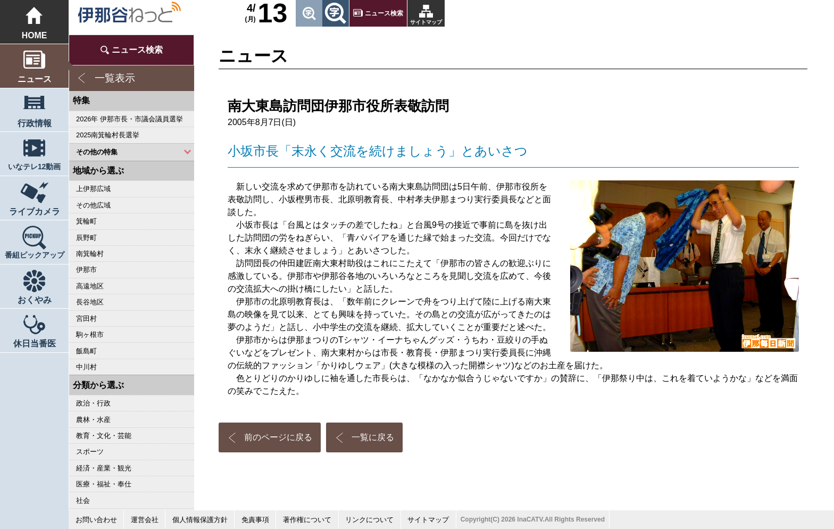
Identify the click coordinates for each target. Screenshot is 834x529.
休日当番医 (34, 343)
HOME (34, 35)
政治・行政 (93, 403)
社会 (83, 501)
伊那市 (86, 270)
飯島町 (86, 351)
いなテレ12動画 (34, 166)
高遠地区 (90, 286)
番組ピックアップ (34, 255)
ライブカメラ (34, 211)
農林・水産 (93, 420)
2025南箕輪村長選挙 (107, 135)
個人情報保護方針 (200, 520)
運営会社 (145, 520)
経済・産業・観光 (103, 468)
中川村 (86, 367)
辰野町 (86, 238)
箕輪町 (86, 221)
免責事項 (255, 520)
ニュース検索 (384, 13)
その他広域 (93, 205)
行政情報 (35, 123)
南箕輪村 (90, 254)
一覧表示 (115, 78)
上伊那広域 (93, 189)
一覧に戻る (373, 437)
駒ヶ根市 (90, 334)
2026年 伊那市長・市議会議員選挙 (129, 119)
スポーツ (90, 452)
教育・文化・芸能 (103, 436)
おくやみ (35, 299)
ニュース (35, 79)
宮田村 (86, 319)
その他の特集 (97, 152)
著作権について (307, 520)
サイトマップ (426, 22)
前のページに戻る (278, 437)
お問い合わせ (96, 520)
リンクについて (369, 520)
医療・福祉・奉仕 (103, 484)
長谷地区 (90, 302)
